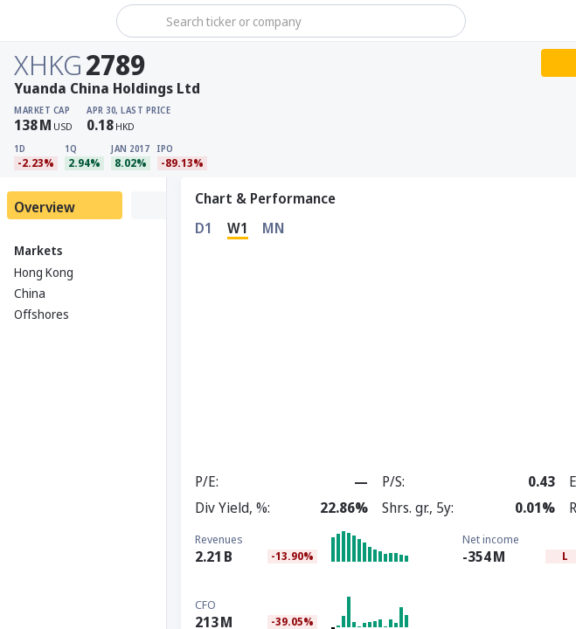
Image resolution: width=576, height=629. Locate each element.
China (29, 293)
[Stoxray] (56, 21)
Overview (44, 207)
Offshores (41, 314)
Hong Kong (43, 272)
